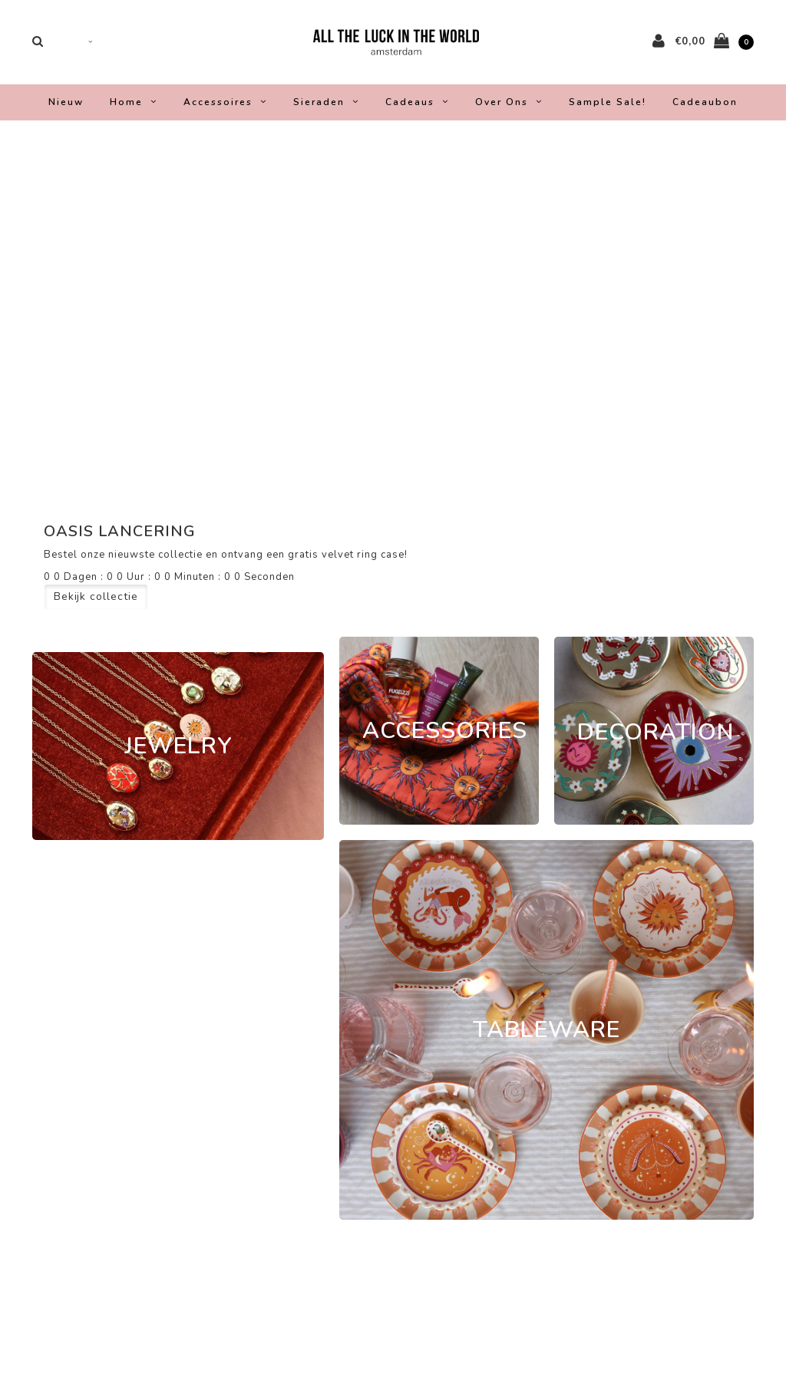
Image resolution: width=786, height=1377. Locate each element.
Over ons (509, 106)
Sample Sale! (607, 106)
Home (133, 106)
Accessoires (225, 106)
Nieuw (66, 106)
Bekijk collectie (96, 600)
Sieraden (326, 106)
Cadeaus (417, 106)
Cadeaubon (705, 106)
